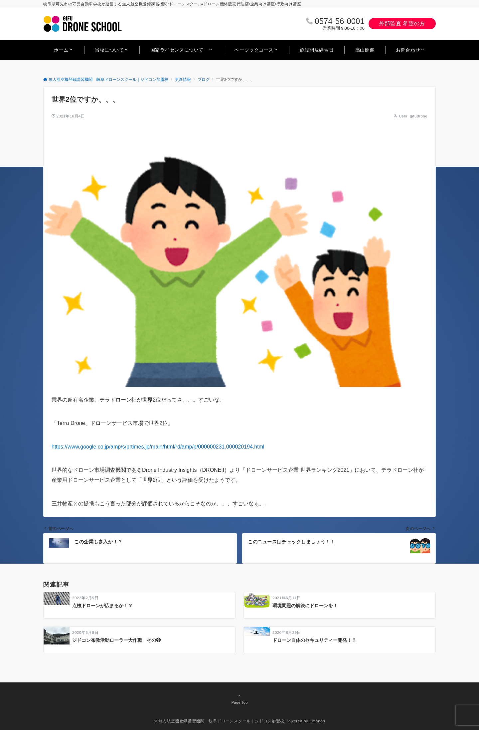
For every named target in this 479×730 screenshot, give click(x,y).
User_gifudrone (413, 116)
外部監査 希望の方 (402, 23)
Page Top (239, 698)
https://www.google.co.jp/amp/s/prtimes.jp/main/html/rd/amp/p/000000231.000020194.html (158, 447)
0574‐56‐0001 (339, 21)
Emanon (317, 721)
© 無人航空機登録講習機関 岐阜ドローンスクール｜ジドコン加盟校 (219, 721)
